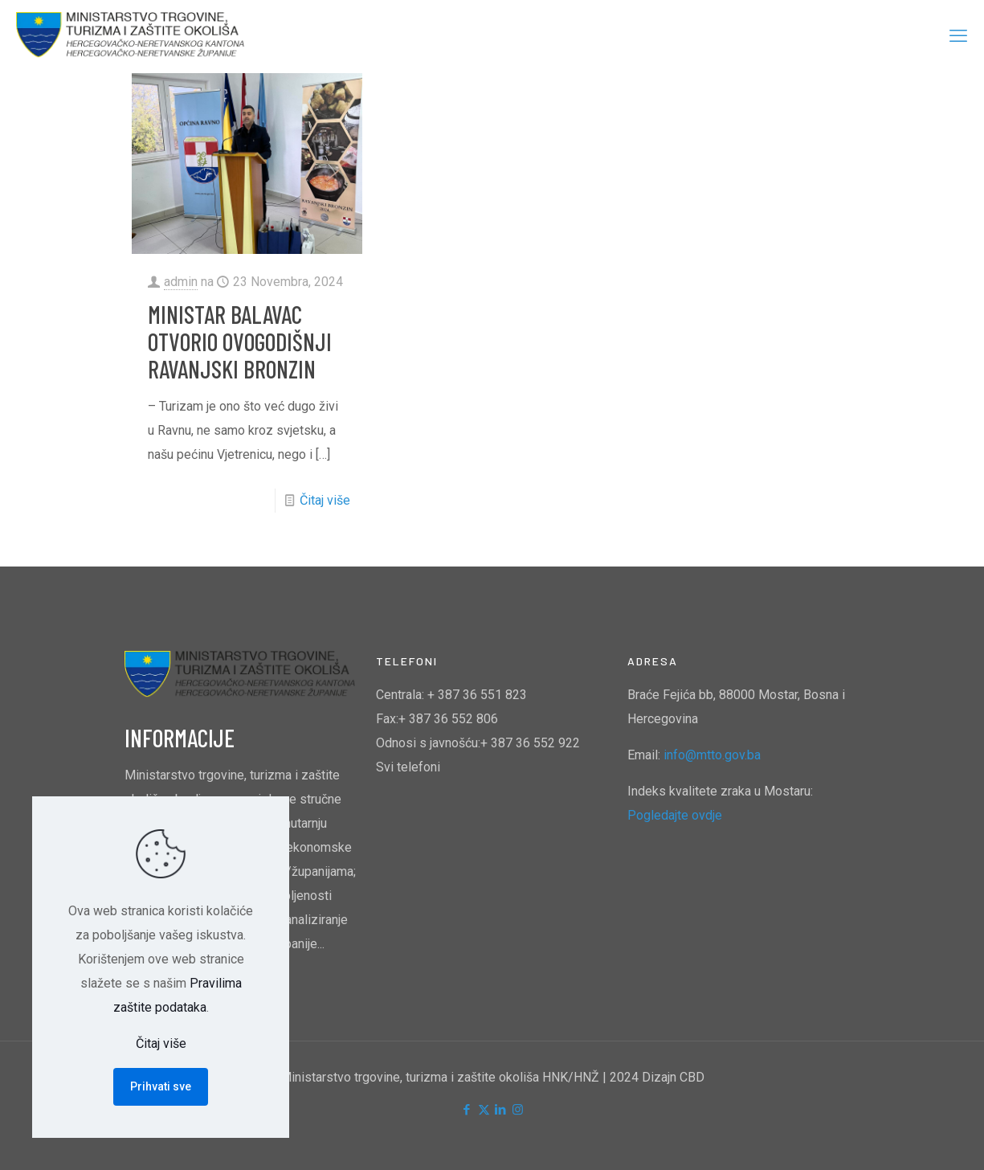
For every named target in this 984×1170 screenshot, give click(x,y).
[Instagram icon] (518, 1109)
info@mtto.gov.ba (712, 755)
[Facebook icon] (467, 1109)
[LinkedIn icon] (501, 1109)
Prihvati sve (160, 1086)
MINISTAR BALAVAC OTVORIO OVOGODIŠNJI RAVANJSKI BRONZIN (240, 341)
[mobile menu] (958, 36)
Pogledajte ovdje (674, 815)
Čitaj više (325, 500)
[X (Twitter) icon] (484, 1109)
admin (181, 281)
